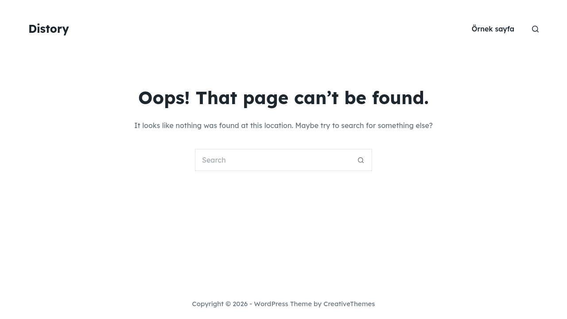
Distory (48, 28)
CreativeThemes (349, 304)
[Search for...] (272, 160)
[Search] (535, 29)
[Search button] (361, 160)
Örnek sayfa (493, 28)
